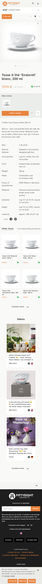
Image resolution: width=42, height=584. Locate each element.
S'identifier (19, 540)
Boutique (8, 540)
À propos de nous (14, 552)
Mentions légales (28, 552)
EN (31, 525)
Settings (32, 581)
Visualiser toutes (18, 307)
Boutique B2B (32, 540)
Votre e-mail (8, 509)
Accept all (12, 581)
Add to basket (15, 113)
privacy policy (10, 576)
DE (28, 525)
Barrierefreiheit (20, 558)
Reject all (22, 581)
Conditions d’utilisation (10, 555)
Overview (7, 16)
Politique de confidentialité (29, 555)
